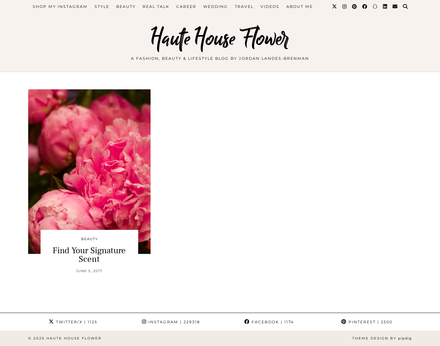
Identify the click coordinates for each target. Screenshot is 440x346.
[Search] (405, 6)
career (186, 6)
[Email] (395, 6)
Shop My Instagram (60, 6)
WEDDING (215, 6)
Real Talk (156, 6)
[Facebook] (365, 6)
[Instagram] (344, 6)
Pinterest (367, 322)
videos (270, 6)
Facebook (269, 322)
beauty (126, 6)
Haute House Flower (220, 38)
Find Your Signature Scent (89, 255)
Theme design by (382, 338)
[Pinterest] (355, 6)
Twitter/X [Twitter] (73, 322)
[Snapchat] (375, 6)
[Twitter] (335, 6)
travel (244, 6)
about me (299, 6)
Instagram (171, 322)
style (102, 6)
